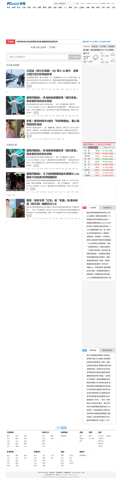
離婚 (70, 116)
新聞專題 (64, 432)
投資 (62, 460)
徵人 (83, 472)
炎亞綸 (67, 89)
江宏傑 (60, 192)
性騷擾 (46, 116)
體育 (70, 7)
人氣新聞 (89, 208)
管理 (62, 463)
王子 (64, 192)
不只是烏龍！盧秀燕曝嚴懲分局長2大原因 (102, 379)
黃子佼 (13, 195)
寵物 (25, 436)
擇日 (81, 441)
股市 (82, 3)
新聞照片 (37, 452)
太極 (37, 139)
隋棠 (76, 218)
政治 (18, 7)
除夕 (54, 139)
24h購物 (88, 3)
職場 (44, 7)
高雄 (77, 116)
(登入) (113, 3)
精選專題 (63, 436)
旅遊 (92, 7)
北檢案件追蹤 (104, 42)
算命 (81, 436)
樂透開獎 (111, 46)
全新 (46, 89)
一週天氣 (100, 438)
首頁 (8, 7)
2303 (33, 89)
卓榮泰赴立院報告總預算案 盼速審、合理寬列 (103, 413)
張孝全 (46, 218)
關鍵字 (82, 452)
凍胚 (33, 139)
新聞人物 (45, 432)
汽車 (103, 7)
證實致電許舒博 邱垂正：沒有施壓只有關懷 (103, 376)
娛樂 (65, 7)
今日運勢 (94, 42)
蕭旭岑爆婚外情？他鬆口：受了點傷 (100, 420)
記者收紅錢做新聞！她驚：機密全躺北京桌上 (103, 362)
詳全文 (29, 86)
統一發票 (91, 438)
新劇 (50, 218)
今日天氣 (86, 46)
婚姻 (41, 116)
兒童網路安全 (67, 472)
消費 (87, 7)
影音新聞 (10, 452)
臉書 (63, 116)
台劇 (37, 218)
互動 (42, 89)
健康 (60, 7)
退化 (74, 89)
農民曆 (86, 42)
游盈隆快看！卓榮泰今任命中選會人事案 (101, 369)
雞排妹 (59, 139)
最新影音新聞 (107, 350)
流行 (25, 446)
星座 (55, 7)
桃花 (65, 218)
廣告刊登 (52, 472)
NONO (34, 116)
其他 (25, 458)
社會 (24, 7)
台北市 (41, 218)
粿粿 (72, 192)
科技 (34, 7)
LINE (39, 89)
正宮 (69, 218)
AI (36, 89)
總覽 (62, 455)
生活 (75, 7)
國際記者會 (43, 192)
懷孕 (40, 139)
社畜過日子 (107, 208)
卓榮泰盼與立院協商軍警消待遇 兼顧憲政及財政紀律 (37, 42)
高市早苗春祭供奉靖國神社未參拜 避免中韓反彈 (104, 396)
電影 (73, 116)
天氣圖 (100, 446)
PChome (95, 3)
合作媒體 (102, 3)
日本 (53, 218)
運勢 (49, 7)
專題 (13, 7)
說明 (108, 3)
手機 (50, 116)
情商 (25, 438)
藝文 (70, 458)
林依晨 (61, 218)
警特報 (109, 436)
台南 (50, 89)
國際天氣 (100, 443)
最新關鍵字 (83, 455)
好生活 (71, 455)
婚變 (52, 192)
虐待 (66, 116)
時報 (53, 116)
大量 (53, 89)
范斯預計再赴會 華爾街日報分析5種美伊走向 (103, 365)
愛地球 (71, 463)
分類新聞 (10, 432)
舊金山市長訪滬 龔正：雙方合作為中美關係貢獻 (104, 403)
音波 (63, 139)
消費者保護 (59, 472)
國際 (39, 7)
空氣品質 (95, 46)
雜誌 (98, 7)
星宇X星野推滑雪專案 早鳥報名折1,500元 (102, 355)
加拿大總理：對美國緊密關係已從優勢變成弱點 (104, 271)
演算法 (62, 89)
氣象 (99, 432)
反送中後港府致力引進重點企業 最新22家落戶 (103, 393)
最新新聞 (89, 350)
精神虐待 (58, 116)
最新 (8, 436)
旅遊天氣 (100, 441)
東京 (56, 192)
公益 (70, 460)
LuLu (33, 192)
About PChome (76, 472)
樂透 (90, 436)
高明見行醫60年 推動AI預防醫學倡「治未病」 (103, 359)
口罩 (38, 116)
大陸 (113, 7)
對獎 (90, 432)
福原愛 (68, 192)
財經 (29, 7)
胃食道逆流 (46, 139)
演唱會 (57, 89)
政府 (108, 7)
